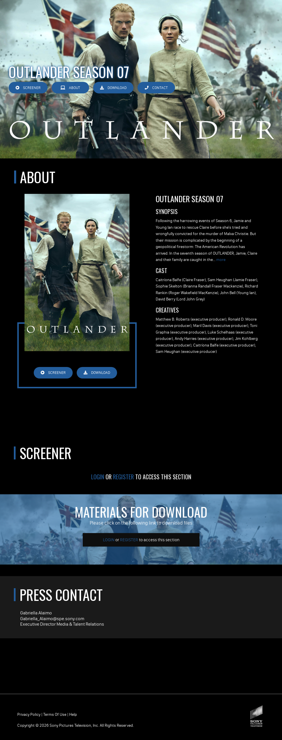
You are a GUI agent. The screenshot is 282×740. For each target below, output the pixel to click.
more (220, 259)
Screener (28, 88)
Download (113, 88)
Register (123, 476)
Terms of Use (54, 714)
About (70, 88)
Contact (156, 88)
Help (73, 714)
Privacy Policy (28, 714)
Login (97, 476)
